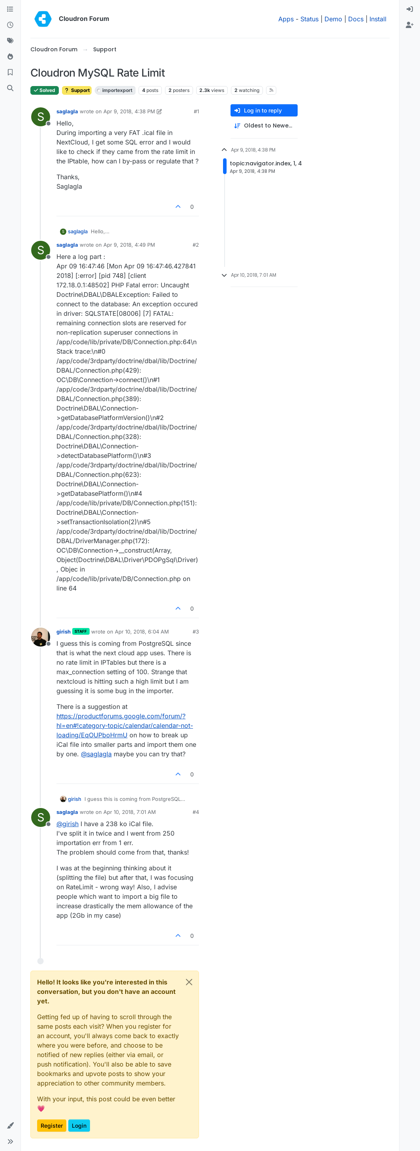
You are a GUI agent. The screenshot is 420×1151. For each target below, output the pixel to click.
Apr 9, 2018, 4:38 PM (129, 111)
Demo (333, 19)
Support (77, 90)
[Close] (189, 982)
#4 (196, 812)
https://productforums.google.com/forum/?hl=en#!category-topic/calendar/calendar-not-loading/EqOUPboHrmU (124, 725)
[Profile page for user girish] (40, 637)
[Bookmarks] (10, 72)
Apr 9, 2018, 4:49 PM (129, 245)
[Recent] (10, 25)
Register (52, 1125)
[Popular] (10, 57)
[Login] (410, 9)
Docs (356, 19)
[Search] (10, 88)
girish (63, 631)
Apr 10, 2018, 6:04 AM (142, 631)
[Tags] (10, 41)
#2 (196, 245)
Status (309, 19)
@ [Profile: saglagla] (96, 754)
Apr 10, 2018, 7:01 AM (129, 812)
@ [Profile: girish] (67, 824)
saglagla (67, 111)
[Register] (410, 25)
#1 (196, 111)
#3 (196, 631)
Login (79, 1125)
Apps (286, 19)
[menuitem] (410, 9)
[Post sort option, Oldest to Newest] (264, 126)
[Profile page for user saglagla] (40, 116)
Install (377, 19)
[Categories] (10, 9)
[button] (10, 1125)
